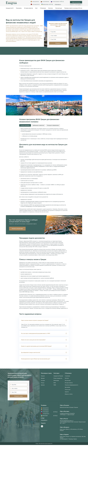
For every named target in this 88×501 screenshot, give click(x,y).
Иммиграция (56, 380)
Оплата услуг (67, 389)
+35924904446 (45, 1)
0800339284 (45, 4)
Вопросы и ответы (69, 394)
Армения (43, 385)
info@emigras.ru (58, 4)
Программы (19, 8)
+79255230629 (55, 1)
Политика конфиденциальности (71, 385)
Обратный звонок (76, 2)
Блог (36, 8)
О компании (67, 375)
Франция (43, 378)
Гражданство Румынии (58, 375)
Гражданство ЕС (10, 8)
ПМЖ (55, 385)
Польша (42, 382)
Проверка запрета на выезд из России (73, 8)
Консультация (58, 8)
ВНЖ (55, 382)
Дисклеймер (67, 387)
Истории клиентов (28, 8)
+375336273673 (35, 4)
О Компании (43, 8)
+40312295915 (35, 1)
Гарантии (67, 391)
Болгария (43, 380)
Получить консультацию (17, 228)
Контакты (50, 8)
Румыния (43, 375)
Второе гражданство (58, 378)
